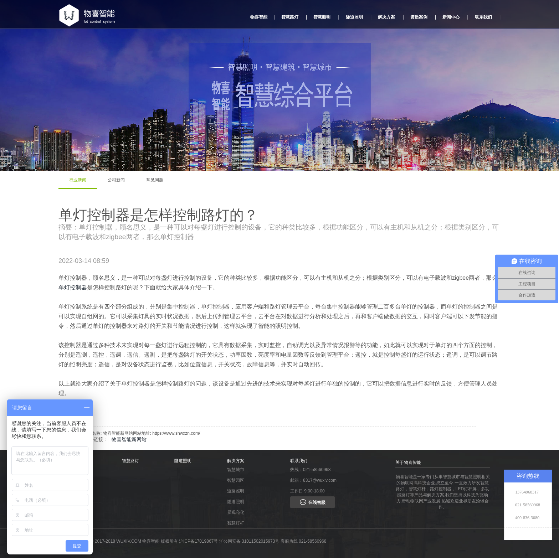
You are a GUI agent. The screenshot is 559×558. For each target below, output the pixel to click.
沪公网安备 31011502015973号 (249, 541)
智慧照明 (321, 17)
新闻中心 (451, 17)
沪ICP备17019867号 (199, 541)
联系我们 (483, 17)
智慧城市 (235, 469)
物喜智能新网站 (129, 439)
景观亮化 (235, 512)
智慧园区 (235, 480)
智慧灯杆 (235, 523)
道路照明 (235, 491)
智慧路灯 (289, 17)
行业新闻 (77, 179)
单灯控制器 (72, 287)
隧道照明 (354, 17)
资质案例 (418, 17)
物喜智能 (258, 17)
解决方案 (386, 17)
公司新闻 (116, 179)
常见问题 (154, 179)
